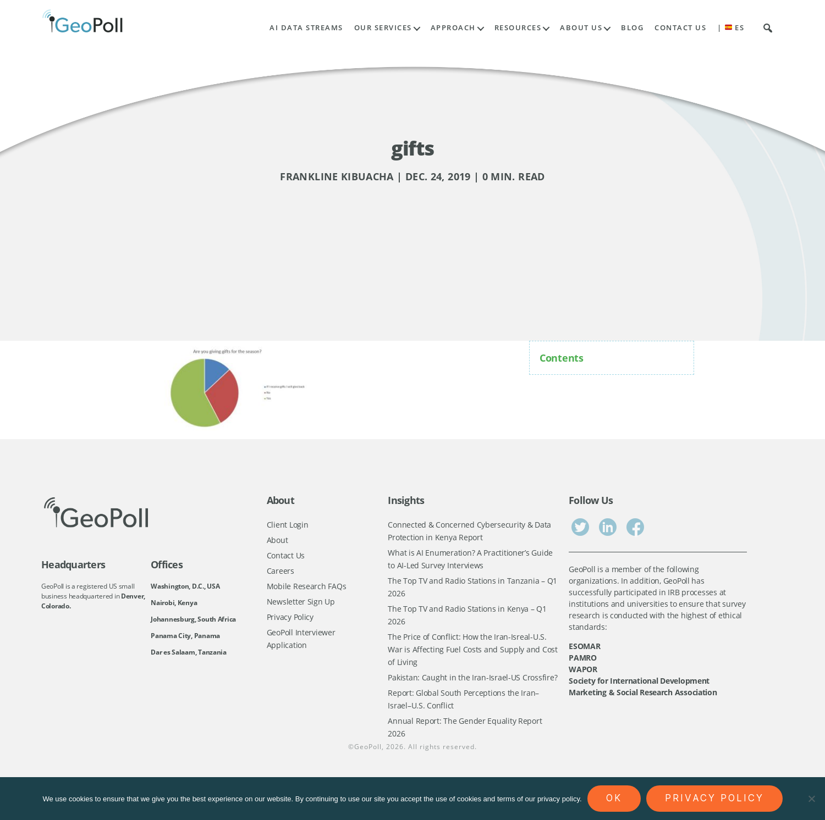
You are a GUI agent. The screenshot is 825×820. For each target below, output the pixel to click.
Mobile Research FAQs (306, 589)
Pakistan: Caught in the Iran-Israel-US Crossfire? (472, 686)
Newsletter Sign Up (301, 605)
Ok (614, 798)
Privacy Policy (290, 622)
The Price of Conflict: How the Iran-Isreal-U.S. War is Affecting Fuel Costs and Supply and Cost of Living (472, 656)
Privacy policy (714, 798)
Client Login (288, 524)
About (277, 540)
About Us (581, 28)
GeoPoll (368, 759)
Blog (632, 28)
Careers (280, 573)
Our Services (383, 28)
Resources (518, 28)
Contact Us (680, 28)
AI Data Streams (306, 28)
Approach (453, 28)
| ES (730, 28)
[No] (811, 798)
